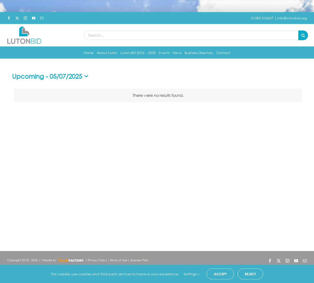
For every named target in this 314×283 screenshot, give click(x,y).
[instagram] (25, 18)
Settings (191, 274)
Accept (220, 274)
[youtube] (33, 18)
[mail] (42, 18)
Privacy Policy (97, 262)
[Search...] (191, 36)
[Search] (303, 36)
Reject (250, 274)
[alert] (158, 97)
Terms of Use (118, 262)
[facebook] (9, 18)
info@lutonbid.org (292, 18)
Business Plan (139, 262)
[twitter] (17, 18)
